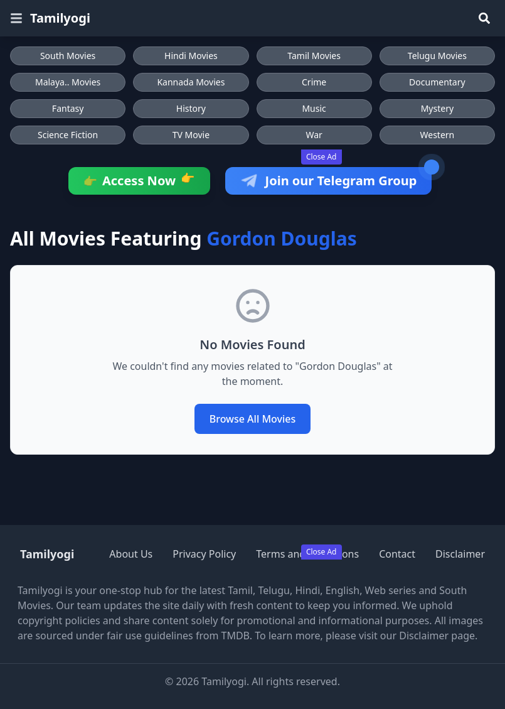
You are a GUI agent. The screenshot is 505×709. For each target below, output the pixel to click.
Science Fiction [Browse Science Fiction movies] (68, 135)
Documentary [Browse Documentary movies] (437, 82)
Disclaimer (460, 554)
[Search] (484, 18)
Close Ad (321, 156)
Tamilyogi (60, 17)
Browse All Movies (253, 419)
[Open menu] (16, 18)
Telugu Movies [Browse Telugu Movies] (437, 56)
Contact (397, 554)
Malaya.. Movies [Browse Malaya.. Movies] (67, 82)
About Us (130, 554)
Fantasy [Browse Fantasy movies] (68, 108)
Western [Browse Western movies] (437, 135)
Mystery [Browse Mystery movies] (437, 108)
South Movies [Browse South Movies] (67, 56)
